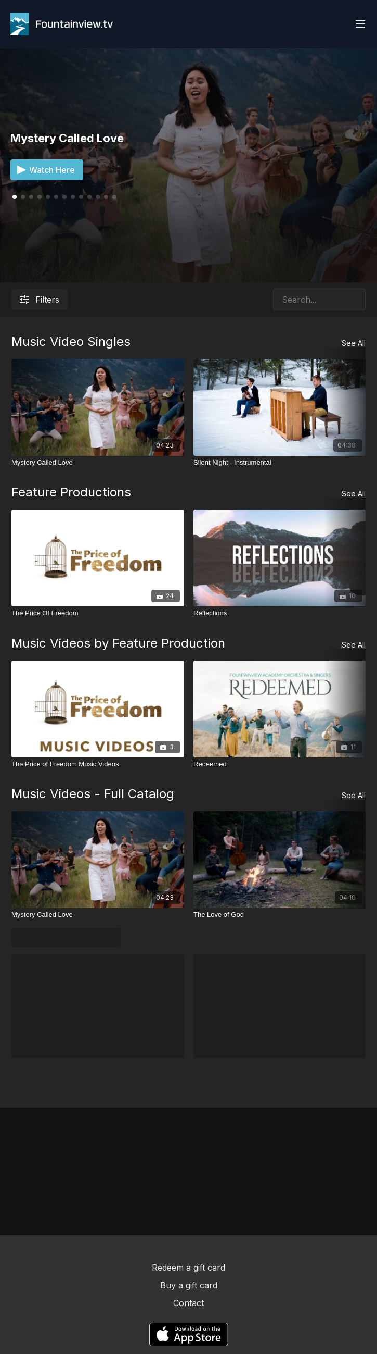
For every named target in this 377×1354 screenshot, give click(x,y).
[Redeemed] (279, 764)
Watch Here (45, 170)
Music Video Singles (71, 341)
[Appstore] (188, 1334)
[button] (23, 197)
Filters (39, 299)
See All (354, 343)
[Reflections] (279, 613)
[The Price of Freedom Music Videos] (97, 764)
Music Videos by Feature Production (118, 643)
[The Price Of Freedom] (97, 613)
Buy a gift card (188, 1285)
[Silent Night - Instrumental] (279, 462)
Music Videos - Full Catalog (92, 793)
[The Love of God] (279, 915)
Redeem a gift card (188, 1267)
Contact (188, 1303)
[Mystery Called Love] (97, 462)
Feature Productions (71, 492)
